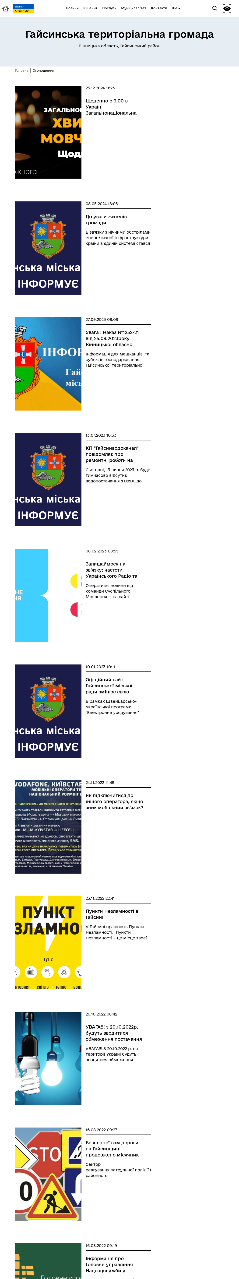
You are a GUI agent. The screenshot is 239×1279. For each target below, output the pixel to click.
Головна (21, 70)
